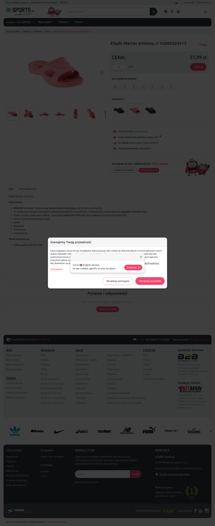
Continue (133, 267)
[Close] (141, 257)
